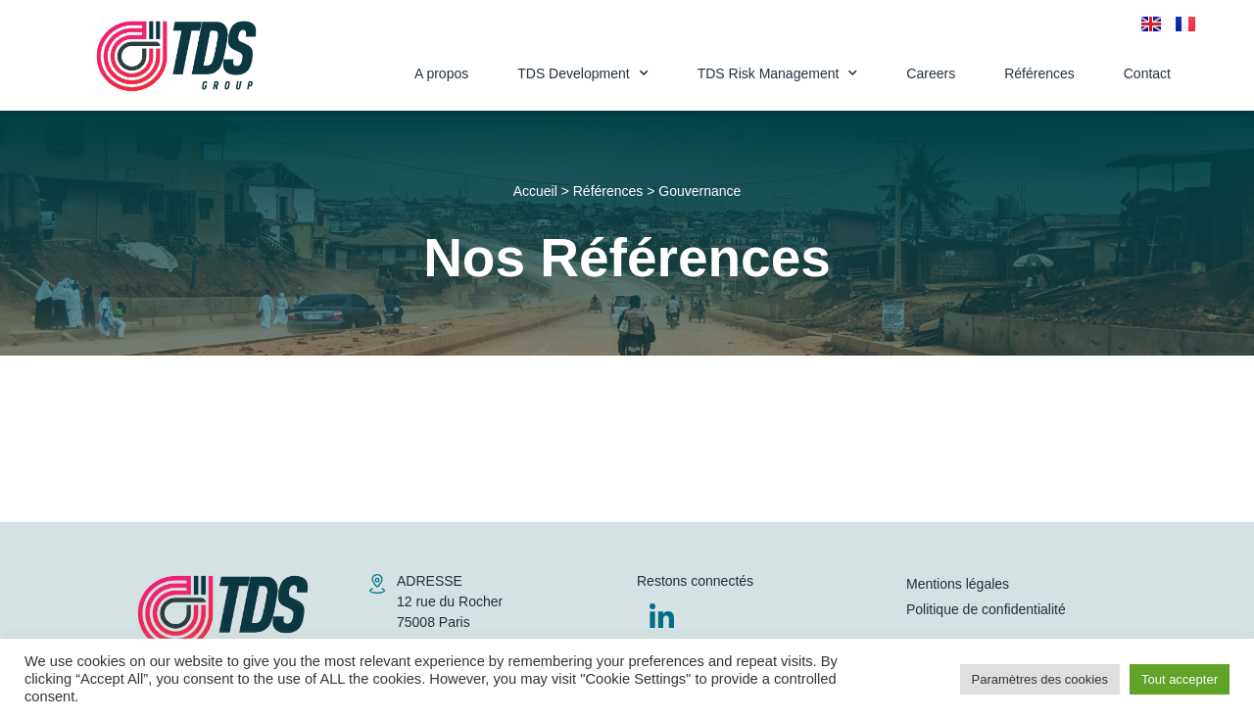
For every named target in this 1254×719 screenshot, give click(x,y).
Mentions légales (957, 584)
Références (1039, 73)
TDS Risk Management (778, 73)
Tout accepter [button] (1179, 679)
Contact (1147, 73)
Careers (930, 73)
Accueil (535, 191)
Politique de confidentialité (986, 609)
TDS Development (582, 73)
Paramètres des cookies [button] (1040, 679)
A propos (441, 73)
